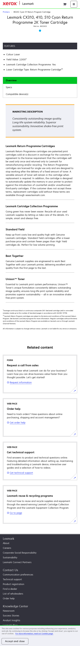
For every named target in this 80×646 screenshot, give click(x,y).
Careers (7, 547)
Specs (9, 87)
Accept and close (15, 641)
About (6, 543)
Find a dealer (10, 588)
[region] (40, 635)
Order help (9, 598)
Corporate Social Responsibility (19, 552)
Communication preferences (18, 574)
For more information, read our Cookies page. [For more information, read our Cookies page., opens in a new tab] (34, 633)
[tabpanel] (40, 203)
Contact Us (10, 570)
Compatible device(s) (17, 94)
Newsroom (9, 610)
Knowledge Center (15, 606)
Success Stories (11, 615)
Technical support (12, 579)
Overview (11, 80)
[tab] (40, 80)
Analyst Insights (11, 620)
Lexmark (8, 539)
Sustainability (10, 557)
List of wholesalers (13, 593)
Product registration (13, 584)
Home (36, 4)
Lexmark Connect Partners (17, 562)
